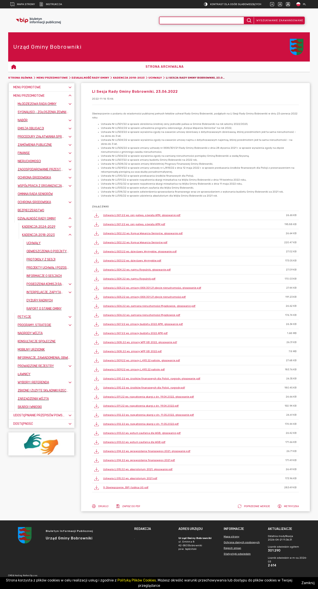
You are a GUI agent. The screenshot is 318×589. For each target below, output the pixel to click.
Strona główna (20, 77)
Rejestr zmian (232, 548)
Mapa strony (22, 4)
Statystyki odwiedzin (237, 553)
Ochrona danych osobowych (242, 542)
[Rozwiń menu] (70, 87)
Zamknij (308, 583)
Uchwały (155, 77)
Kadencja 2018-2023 (129, 77)
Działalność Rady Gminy (90, 77)
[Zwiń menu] (70, 95)
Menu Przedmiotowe (52, 77)
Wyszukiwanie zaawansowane (279, 20)
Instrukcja (50, 4)
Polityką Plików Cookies (136, 580)
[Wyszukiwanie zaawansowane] (201, 20)
